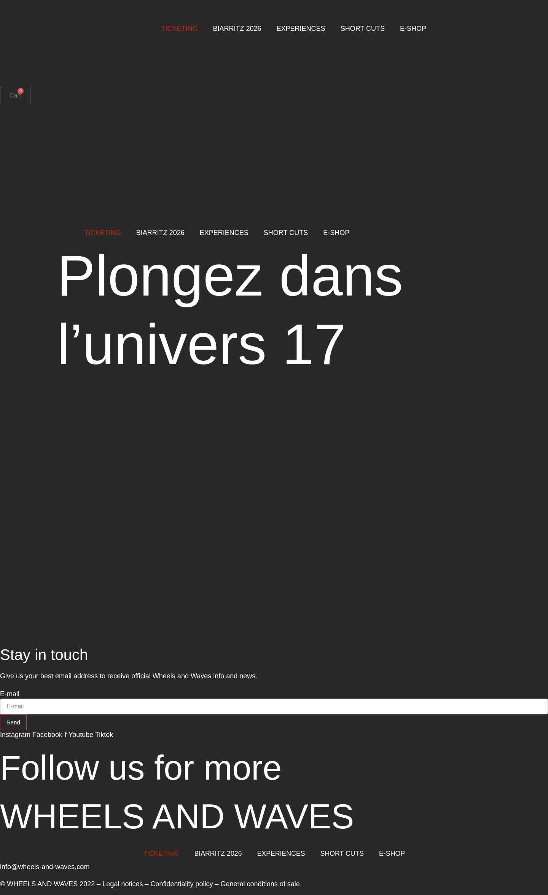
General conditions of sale (260, 884)
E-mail (9, 693)
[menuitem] (22, 57)
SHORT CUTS (363, 28)
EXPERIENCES (301, 28)
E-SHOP (413, 28)
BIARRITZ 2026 (237, 28)
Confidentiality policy (181, 884)
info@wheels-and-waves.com (44, 867)
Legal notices (122, 884)
